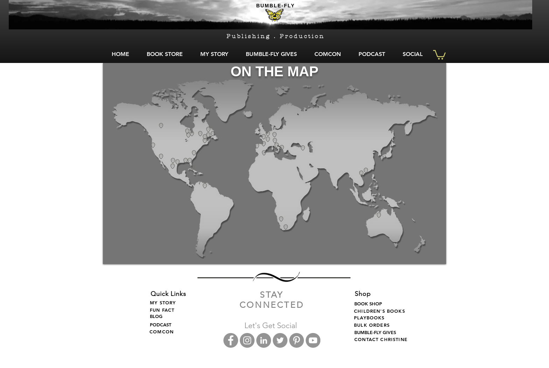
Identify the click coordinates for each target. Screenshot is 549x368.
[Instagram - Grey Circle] (247, 340)
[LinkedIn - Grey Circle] (263, 340)
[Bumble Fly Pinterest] (296, 340)
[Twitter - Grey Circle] (280, 340)
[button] (439, 54)
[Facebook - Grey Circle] (230, 340)
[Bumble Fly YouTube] (313, 340)
